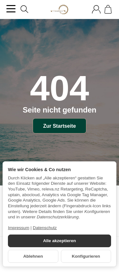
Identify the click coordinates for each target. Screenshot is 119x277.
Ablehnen (33, 256)
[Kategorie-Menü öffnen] (11, 8)
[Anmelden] (96, 9)
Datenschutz (45, 227)
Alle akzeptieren (59, 240)
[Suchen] (24, 9)
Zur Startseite (59, 126)
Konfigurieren (86, 256)
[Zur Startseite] (59, 9)
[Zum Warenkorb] (108, 9)
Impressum (18, 227)
